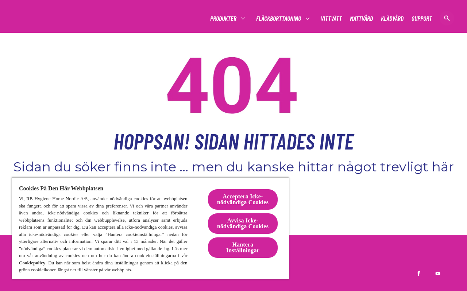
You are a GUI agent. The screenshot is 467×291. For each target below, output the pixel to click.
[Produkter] (224, 18)
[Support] (421, 18)
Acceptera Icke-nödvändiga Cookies (243, 199)
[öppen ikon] (447, 18)
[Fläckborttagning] (279, 18)
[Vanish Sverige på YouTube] (438, 273)
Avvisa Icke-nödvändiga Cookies (243, 223)
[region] (150, 228)
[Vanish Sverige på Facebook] (419, 273)
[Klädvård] (392, 18)
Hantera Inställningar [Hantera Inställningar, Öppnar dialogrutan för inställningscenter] (242, 247)
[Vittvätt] (331, 18)
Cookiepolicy (32, 262)
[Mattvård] (361, 18)
